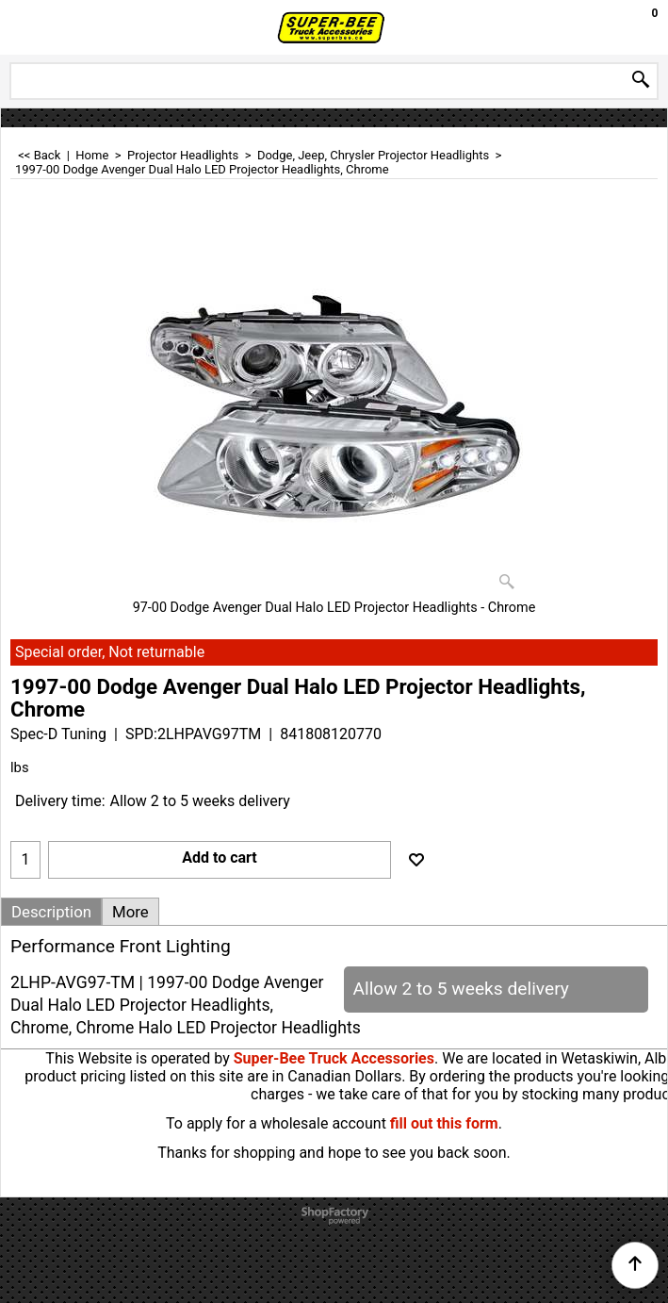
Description (51, 911)
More (130, 911)
